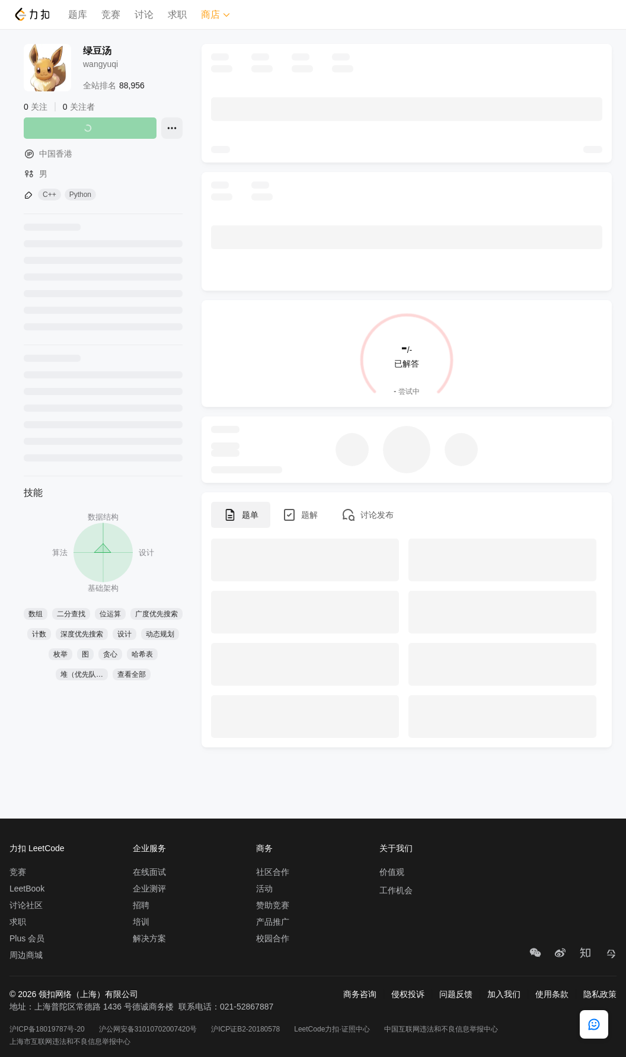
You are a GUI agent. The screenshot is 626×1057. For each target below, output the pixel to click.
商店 (216, 14)
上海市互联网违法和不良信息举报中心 (69, 1041)
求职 (177, 14)
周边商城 (26, 955)
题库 (77, 14)
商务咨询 (359, 994)
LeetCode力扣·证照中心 (331, 1029)
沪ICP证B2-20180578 (245, 1029)
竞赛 (110, 14)
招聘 (141, 905)
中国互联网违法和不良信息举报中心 (441, 1029)
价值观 (391, 872)
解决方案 (149, 938)
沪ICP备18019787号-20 (47, 1029)
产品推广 (272, 922)
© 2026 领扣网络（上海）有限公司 (73, 994)
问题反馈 (455, 994)
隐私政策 (600, 994)
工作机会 (396, 890)
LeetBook (26, 888)
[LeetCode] (31, 14)
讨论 (144, 14)
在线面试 (149, 872)
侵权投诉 (407, 994)
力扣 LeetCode (37, 848)
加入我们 (503, 994)
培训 (141, 922)
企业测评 (149, 888)
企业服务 (149, 848)
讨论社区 (26, 905)
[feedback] (594, 1024)
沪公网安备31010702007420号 (148, 1029)
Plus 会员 (26, 938)
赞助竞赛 (272, 905)
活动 (264, 888)
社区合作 (272, 872)
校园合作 (272, 938)
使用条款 (551, 994)
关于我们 (396, 848)
